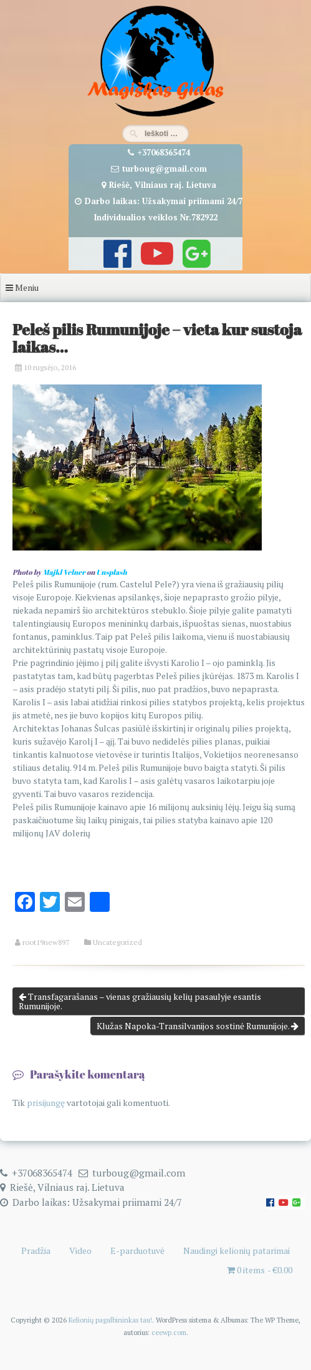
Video (80, 1250)
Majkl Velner (64, 572)
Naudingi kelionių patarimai (236, 1250)
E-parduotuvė (137, 1250)
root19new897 (45, 942)
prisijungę (46, 1102)
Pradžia (35, 1250)
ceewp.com (168, 1332)
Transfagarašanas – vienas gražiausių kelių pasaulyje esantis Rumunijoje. (140, 1001)
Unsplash (112, 572)
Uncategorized (117, 942)
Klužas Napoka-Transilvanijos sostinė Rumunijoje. (198, 1026)
